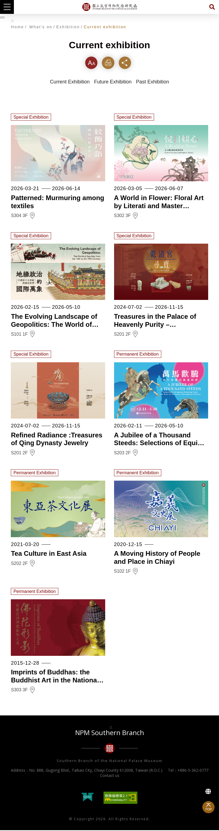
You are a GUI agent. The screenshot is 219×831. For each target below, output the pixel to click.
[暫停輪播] (2, 17)
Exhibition (68, 27)
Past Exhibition (152, 83)
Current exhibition (105, 27)
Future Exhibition (113, 83)
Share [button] (127, 63)
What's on (40, 27)
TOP (208, 809)
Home (17, 27)
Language (208, 791)
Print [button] (109, 63)
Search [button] (212, 7)
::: (12, 21)
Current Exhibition (70, 83)
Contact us (109, 776)
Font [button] (91, 63)
